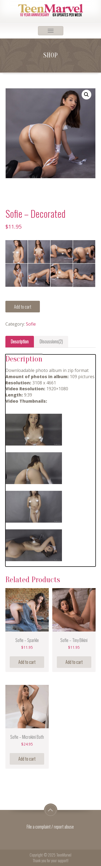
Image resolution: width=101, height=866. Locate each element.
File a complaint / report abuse (51, 826)
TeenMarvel (63, 855)
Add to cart (22, 306)
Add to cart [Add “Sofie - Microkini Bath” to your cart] (27, 758)
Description (20, 341)
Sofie (31, 324)
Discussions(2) (51, 341)
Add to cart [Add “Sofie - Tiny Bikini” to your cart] (74, 662)
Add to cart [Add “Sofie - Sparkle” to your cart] (27, 662)
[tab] (19, 341)
